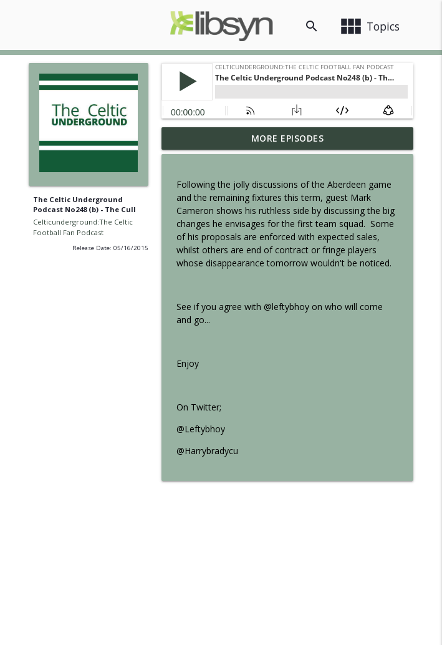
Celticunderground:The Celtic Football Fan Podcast (83, 227)
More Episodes (287, 138)
